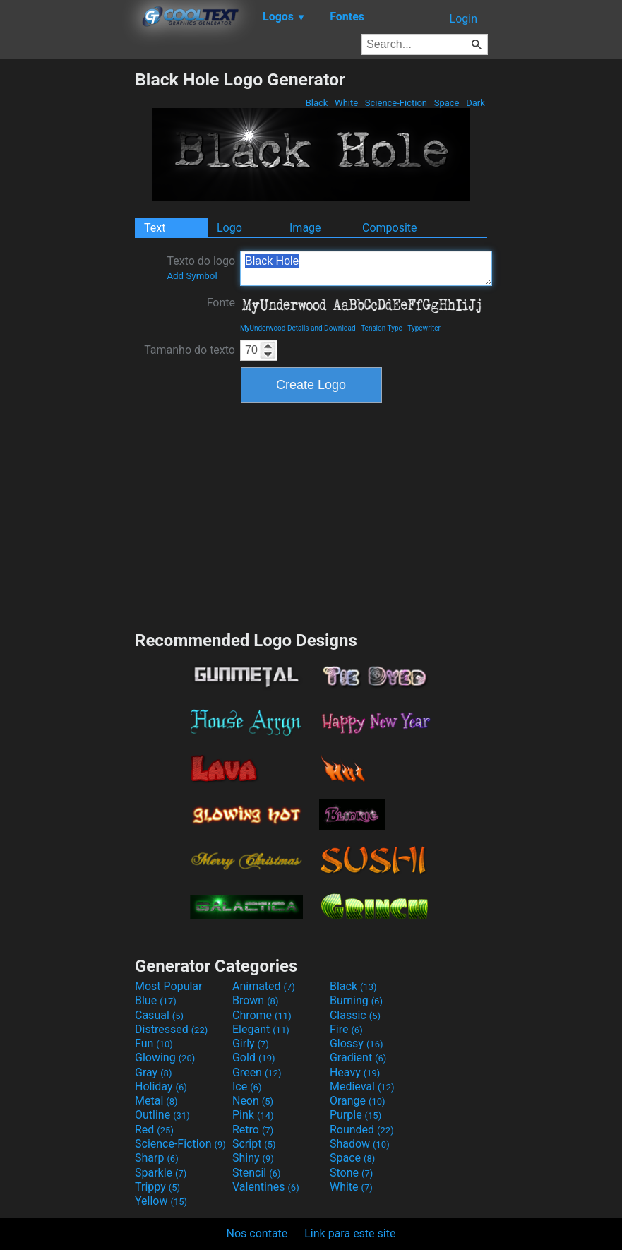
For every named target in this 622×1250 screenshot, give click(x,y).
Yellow (161, 1201)
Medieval (362, 1086)
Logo (229, 227)
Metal (156, 1100)
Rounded (362, 1129)
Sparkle (160, 1172)
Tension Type (381, 328)
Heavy (355, 1072)
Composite (389, 227)
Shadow (360, 1143)
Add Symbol (192, 275)
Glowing (165, 1057)
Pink (253, 1114)
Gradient (358, 1057)
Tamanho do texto (189, 350)
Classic (355, 1015)
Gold (253, 1057)
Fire (346, 1029)
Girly (250, 1043)
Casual (159, 1015)
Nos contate (257, 1233)
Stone (351, 1172)
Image (305, 227)
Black (316, 102)
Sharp (157, 1158)
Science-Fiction (396, 102)
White (346, 102)
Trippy (157, 1187)
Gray (153, 1072)
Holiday (161, 1086)
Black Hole (366, 268)
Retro (252, 1129)
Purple (355, 1114)
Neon (252, 1100)
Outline (162, 1114)
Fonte (221, 302)
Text (154, 227)
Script (254, 1143)
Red (154, 1129)
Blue (156, 1000)
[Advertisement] (67, 281)
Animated (263, 986)
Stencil (256, 1172)
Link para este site (349, 1233)
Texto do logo (201, 267)
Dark (475, 102)
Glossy (356, 1043)
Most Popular (169, 986)
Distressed (171, 1029)
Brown (255, 1000)
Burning (356, 1000)
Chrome (262, 1015)
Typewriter (424, 328)
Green (257, 1072)
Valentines (265, 1187)
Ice (246, 1086)
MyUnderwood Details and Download (298, 328)
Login (463, 18)
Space (446, 102)
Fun (154, 1043)
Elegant (260, 1029)
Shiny (253, 1158)
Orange (357, 1100)
